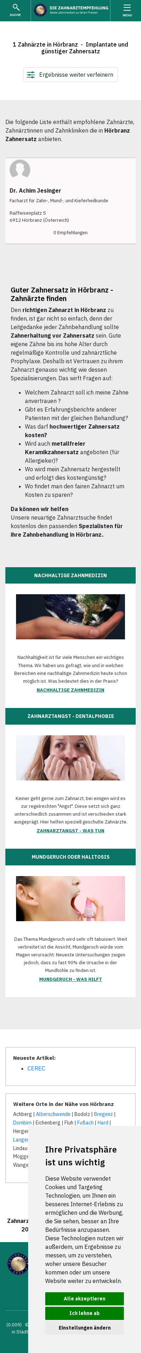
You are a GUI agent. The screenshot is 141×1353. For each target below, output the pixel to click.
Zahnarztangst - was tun (70, 831)
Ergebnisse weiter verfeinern (76, 74)
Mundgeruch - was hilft (70, 979)
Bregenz (103, 1114)
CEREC (36, 1068)
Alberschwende (53, 1114)
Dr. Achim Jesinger (35, 190)
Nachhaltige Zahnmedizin (70, 690)
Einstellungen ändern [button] (85, 1328)
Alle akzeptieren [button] (84, 1298)
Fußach (85, 1123)
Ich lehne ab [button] (84, 1313)
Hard (103, 1123)
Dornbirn (22, 1123)
